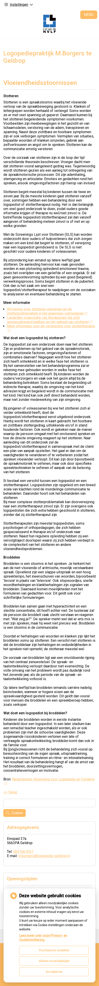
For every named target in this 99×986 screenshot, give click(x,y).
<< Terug (10, 792)
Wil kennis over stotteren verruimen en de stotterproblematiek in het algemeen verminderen (47, 311)
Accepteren (54, 971)
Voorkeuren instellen (54, 950)
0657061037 (23, 851)
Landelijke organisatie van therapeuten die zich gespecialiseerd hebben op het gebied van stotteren (49, 319)
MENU (89, 15)
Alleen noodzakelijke (54, 961)
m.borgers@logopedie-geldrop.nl (44, 856)
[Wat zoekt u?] (49, 803)
